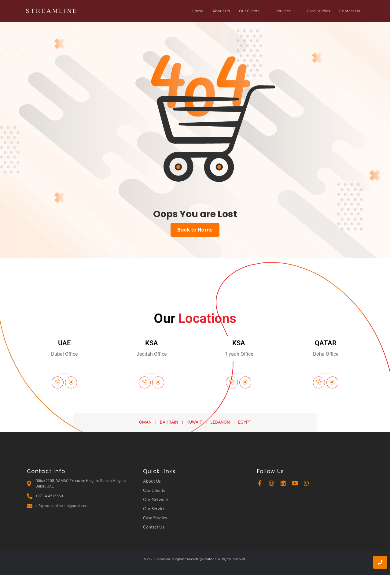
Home (197, 11)
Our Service (154, 508)
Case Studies (318, 11)
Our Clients (252, 11)
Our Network (155, 499)
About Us (221, 11)
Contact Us (349, 11)
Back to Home (195, 229)
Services (286, 11)
